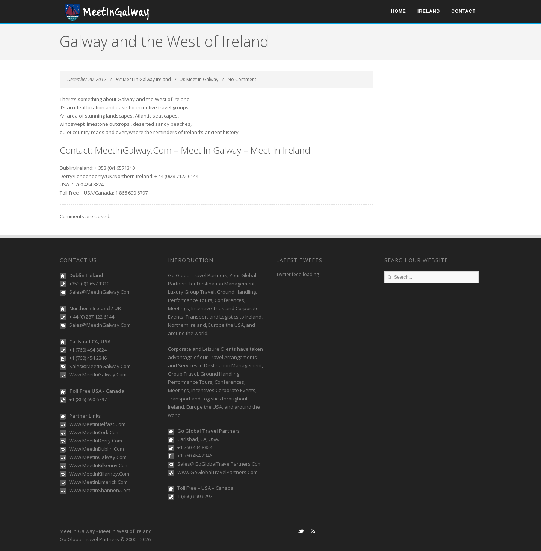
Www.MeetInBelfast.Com (97, 424)
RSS (313, 531)
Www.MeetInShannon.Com (99, 490)
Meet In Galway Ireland (147, 79)
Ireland (428, 11)
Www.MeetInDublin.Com (96, 448)
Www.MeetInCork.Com (94, 432)
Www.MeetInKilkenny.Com (99, 465)
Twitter (301, 531)
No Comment (242, 79)
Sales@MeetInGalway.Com (100, 291)
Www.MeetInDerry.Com (95, 440)
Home (398, 11)
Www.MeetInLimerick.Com (98, 482)
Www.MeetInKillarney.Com (99, 473)
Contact (463, 11)
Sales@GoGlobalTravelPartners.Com (219, 463)
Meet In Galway (202, 79)
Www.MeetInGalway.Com (98, 374)
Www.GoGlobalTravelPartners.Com (217, 472)
